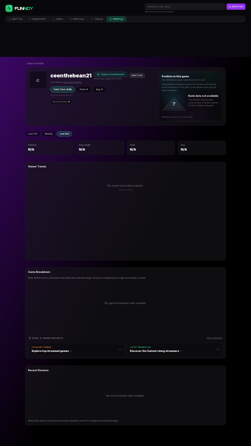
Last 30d (64, 103)
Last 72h (32, 103)
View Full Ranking (214, 307)
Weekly (48, 103)
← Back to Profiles (34, 32)
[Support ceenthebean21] (110, 43)
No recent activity (73, 51)
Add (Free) (236, 6)
